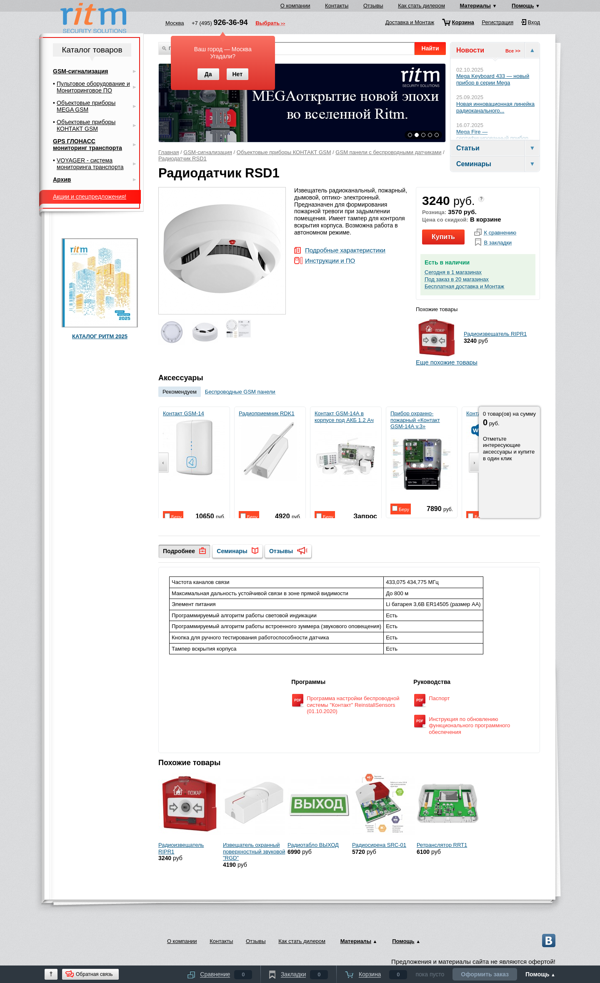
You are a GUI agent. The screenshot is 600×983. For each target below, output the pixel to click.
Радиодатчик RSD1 (182, 158)
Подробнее (179, 551)
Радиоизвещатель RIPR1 (495, 334)
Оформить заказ (485, 974)
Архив (62, 179)
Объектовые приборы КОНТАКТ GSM (284, 152)
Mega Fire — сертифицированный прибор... (494, 135)
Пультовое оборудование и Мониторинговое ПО (93, 87)
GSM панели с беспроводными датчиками (388, 152)
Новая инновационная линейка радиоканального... (495, 107)
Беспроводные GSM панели (240, 391)
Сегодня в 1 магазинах (453, 272)
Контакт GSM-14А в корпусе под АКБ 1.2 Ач (346, 448)
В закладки (498, 242)
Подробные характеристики (345, 250)
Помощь (523, 5)
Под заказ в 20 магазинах (457, 279)
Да (208, 74)
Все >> (512, 50)
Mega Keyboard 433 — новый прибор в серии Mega (492, 79)
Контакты (336, 5)
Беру (173, 516)
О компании (295, 5)
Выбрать (267, 24)
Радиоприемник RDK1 (269, 445)
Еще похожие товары (447, 362)
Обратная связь (94, 974)
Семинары (232, 551)
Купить (443, 236)
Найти (430, 48)
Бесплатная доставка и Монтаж (464, 286)
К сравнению (500, 232)
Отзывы (373, 5)
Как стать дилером (421, 5)
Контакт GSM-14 (194, 445)
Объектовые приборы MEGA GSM (86, 106)
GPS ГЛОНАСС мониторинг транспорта (87, 144)
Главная (168, 152)
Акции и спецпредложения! (89, 196)
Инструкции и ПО (330, 261)
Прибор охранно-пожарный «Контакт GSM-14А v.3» (421, 452)
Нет (237, 74)
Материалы (475, 5)
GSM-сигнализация (207, 152)
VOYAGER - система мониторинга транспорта (90, 163)
